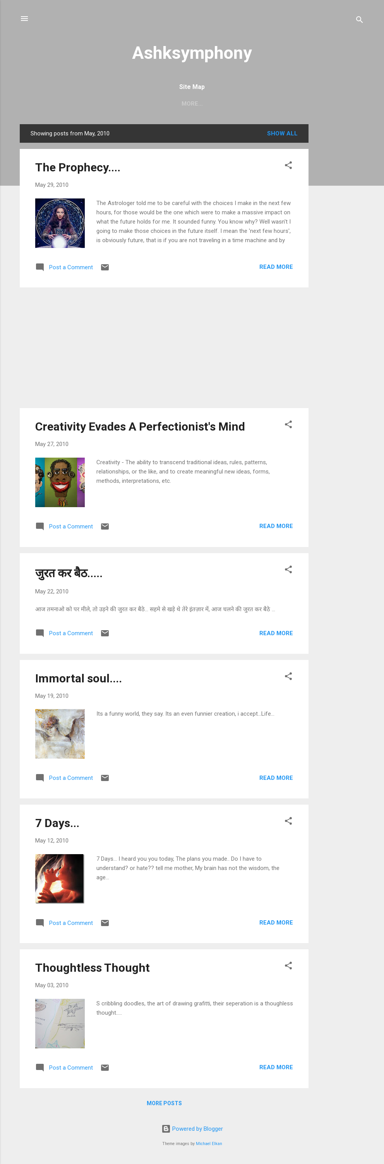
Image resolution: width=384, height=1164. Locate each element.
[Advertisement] (339, 240)
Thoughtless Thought (92, 967)
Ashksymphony (192, 53)
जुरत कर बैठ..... (69, 573)
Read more (276, 266)
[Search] (359, 21)
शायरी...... (218, 103)
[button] (288, 167)
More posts (164, 1103)
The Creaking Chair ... (159, 103)
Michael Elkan (209, 1143)
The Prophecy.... (77, 167)
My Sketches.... (266, 103)
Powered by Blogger (192, 1128)
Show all (282, 133)
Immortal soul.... (78, 678)
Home (102, 103)
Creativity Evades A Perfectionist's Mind (140, 426)
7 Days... (57, 823)
